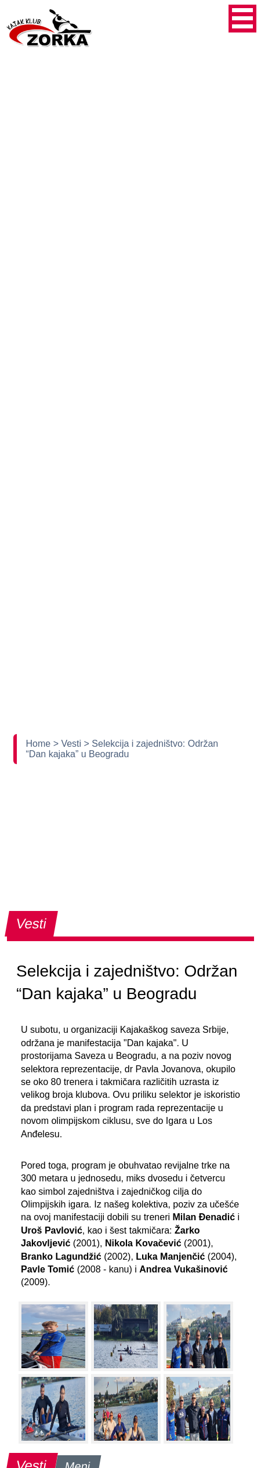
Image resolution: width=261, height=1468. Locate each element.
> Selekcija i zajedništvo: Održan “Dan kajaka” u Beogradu (122, 749)
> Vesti (68, 744)
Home (39, 744)
